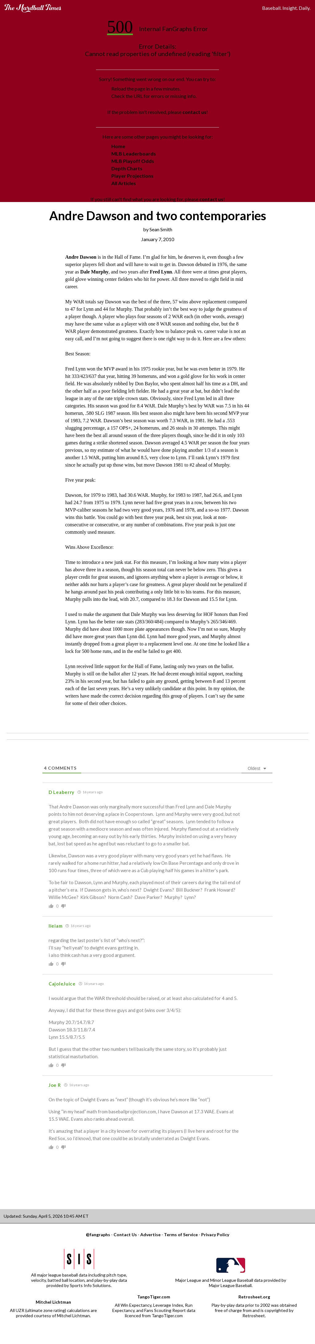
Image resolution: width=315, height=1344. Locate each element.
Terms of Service (181, 1234)
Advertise (150, 1234)
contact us (194, 112)
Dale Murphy (94, 271)
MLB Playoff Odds (132, 161)
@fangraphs (98, 1234)
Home (118, 146)
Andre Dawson (81, 257)
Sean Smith (161, 229)
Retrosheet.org (254, 1296)
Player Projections (132, 176)
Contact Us (125, 1234)
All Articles (123, 183)
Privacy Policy (215, 1234)
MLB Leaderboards (133, 153)
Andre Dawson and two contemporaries (157, 215)
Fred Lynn (161, 271)
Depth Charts (126, 168)
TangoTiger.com (153, 1296)
